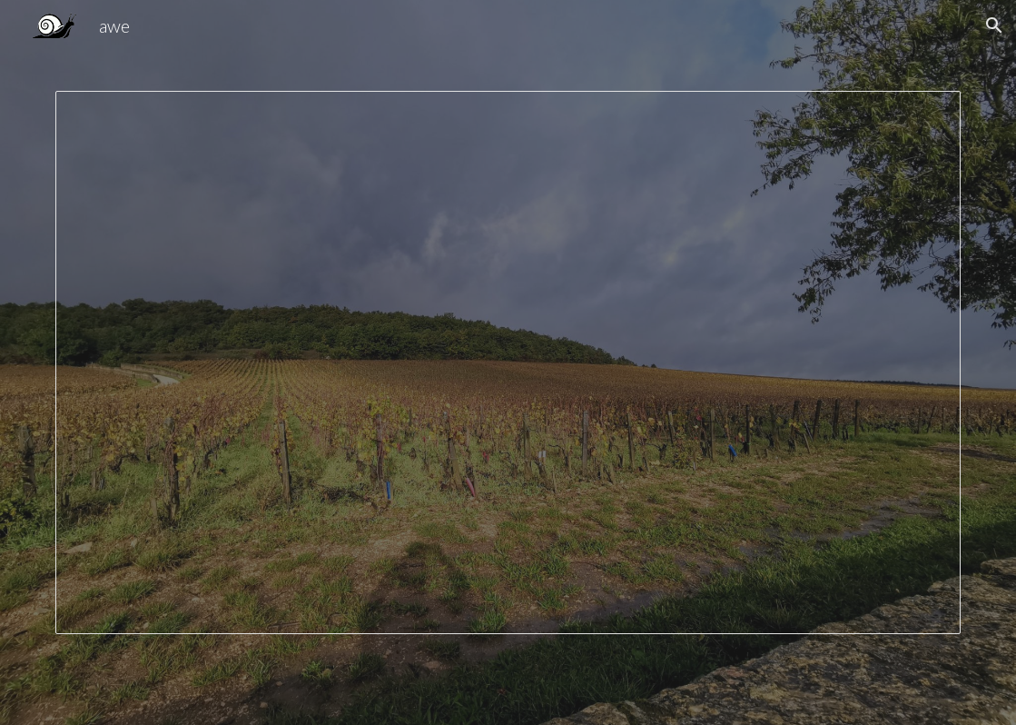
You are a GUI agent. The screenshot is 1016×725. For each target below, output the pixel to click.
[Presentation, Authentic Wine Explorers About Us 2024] (508, 362)
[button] (994, 25)
